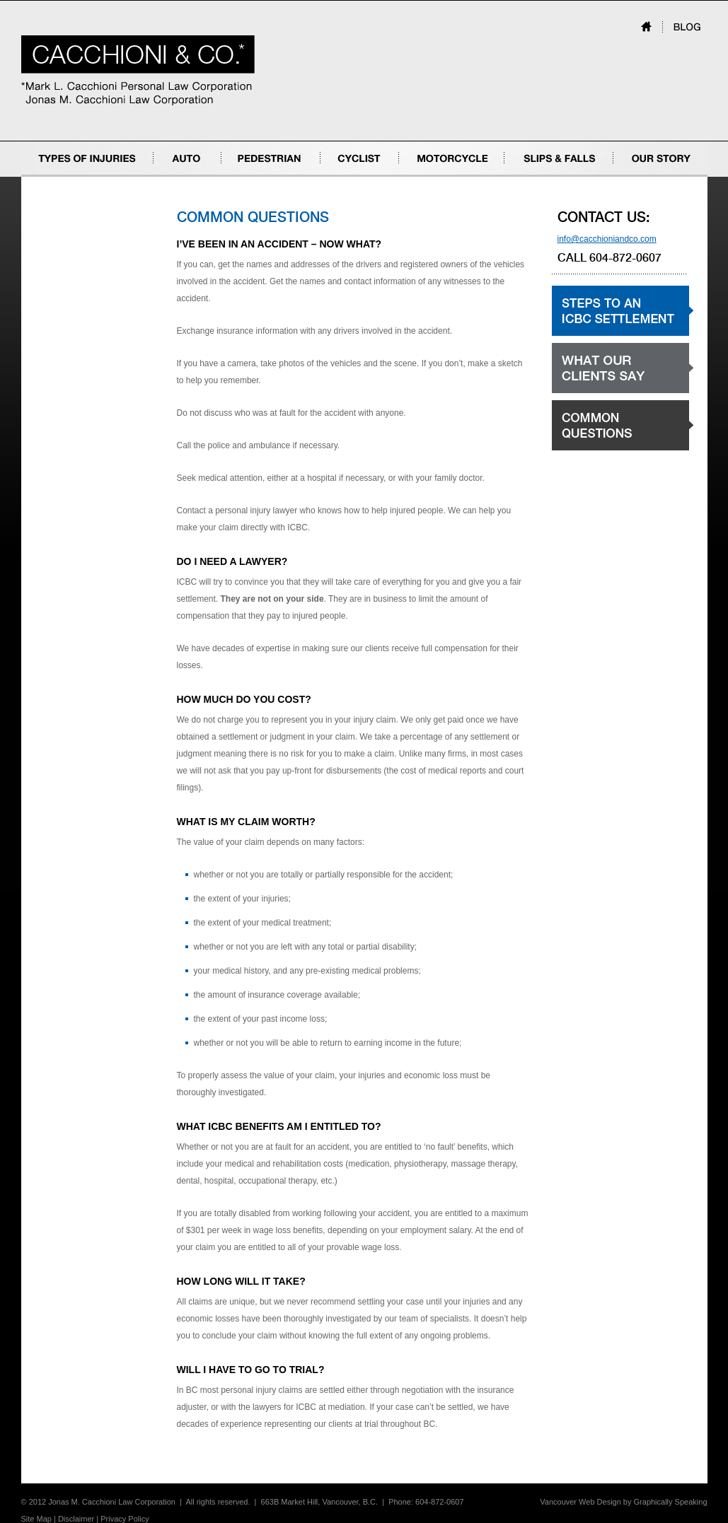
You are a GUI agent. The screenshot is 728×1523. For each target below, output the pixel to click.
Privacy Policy (124, 1519)
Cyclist (332, 176)
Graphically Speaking (670, 1502)
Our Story (631, 176)
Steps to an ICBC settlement (605, 335)
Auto (162, 176)
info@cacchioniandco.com (607, 239)
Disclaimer (76, 1519)
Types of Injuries (52, 176)
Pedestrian (241, 176)
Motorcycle (419, 176)
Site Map (36, 1519)
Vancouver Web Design (580, 1502)
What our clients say (590, 392)
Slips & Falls (527, 176)
